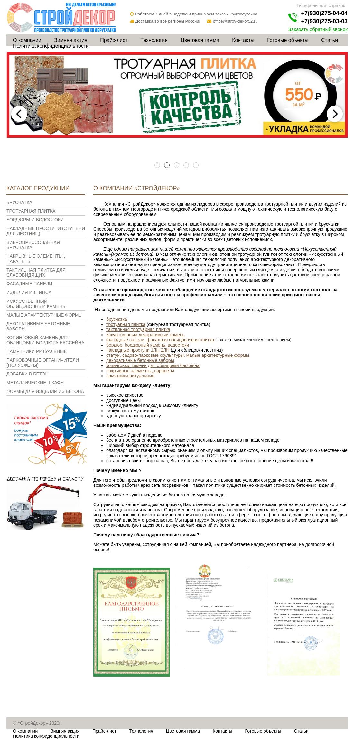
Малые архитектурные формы (44, 315)
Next (335, 114)
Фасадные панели (29, 283)
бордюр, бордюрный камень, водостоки (147, 344)
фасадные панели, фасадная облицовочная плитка (160, 339)
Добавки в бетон (27, 373)
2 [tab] (167, 165)
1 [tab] (157, 165)
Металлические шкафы (35, 382)
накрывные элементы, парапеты (140, 370)
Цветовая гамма (200, 40)
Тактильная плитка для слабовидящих (36, 272)
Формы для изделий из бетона (45, 391)
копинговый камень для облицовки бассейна (153, 365)
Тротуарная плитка (30, 211)
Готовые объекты (287, 40)
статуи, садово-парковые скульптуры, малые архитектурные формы (177, 355)
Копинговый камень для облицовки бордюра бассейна (45, 340)
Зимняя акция (70, 40)
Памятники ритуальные (36, 351)
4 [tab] (186, 165)
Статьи (329, 40)
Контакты (243, 40)
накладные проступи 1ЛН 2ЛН (137, 350)
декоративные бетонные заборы (140, 360)
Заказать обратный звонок (318, 29)
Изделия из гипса (28, 292)
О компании (27, 40)
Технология (154, 40)
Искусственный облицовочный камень (35, 304)
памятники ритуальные (130, 375)
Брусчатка (19, 202)
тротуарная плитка (125, 324)
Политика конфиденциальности (51, 46)
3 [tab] (177, 165)
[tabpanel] (177, 95)
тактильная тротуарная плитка (138, 329)
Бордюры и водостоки (35, 219)
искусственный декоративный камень (145, 334)
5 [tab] (196, 165)
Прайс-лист (113, 40)
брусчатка (116, 319)
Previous (19, 114)
